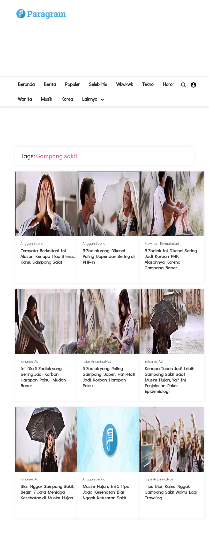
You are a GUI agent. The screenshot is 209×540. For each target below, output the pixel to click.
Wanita (25, 99)
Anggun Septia (31, 243)
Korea (67, 99)
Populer (72, 84)
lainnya (93, 99)
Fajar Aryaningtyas (97, 361)
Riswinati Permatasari (162, 243)
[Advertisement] (110, 40)
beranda (26, 84)
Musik (46, 99)
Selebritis (98, 84)
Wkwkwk (124, 84)
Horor (168, 84)
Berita (50, 84)
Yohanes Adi (29, 361)
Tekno (148, 84)
